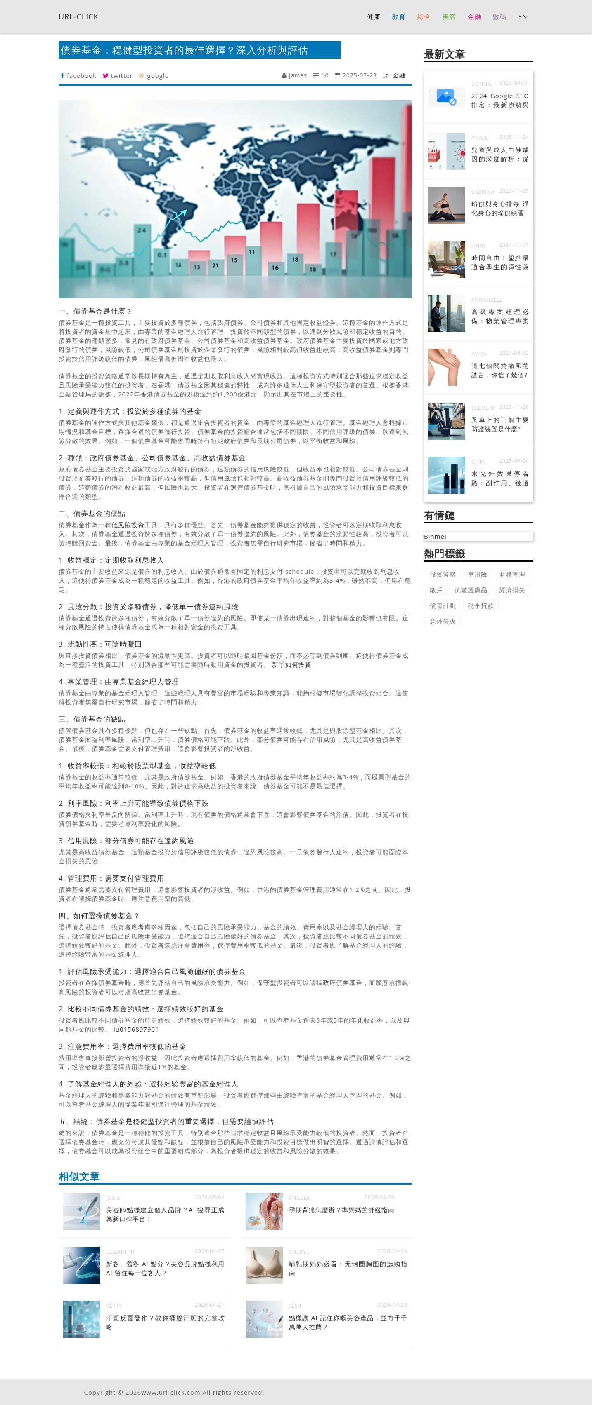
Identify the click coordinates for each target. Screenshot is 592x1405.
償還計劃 (443, 605)
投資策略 (443, 574)
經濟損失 (512, 590)
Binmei (435, 536)
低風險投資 (127, 525)
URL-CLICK (79, 16)
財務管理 (512, 574)
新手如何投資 (292, 664)
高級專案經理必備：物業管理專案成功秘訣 (500, 320)
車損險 (478, 574)
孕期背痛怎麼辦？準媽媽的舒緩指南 (342, 1210)
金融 (399, 75)
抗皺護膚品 (471, 590)
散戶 (436, 590)
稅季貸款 (481, 605)
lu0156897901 (136, 1029)
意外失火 (443, 621)
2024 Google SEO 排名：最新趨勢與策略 (500, 104)
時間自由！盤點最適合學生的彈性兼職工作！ (500, 266)
